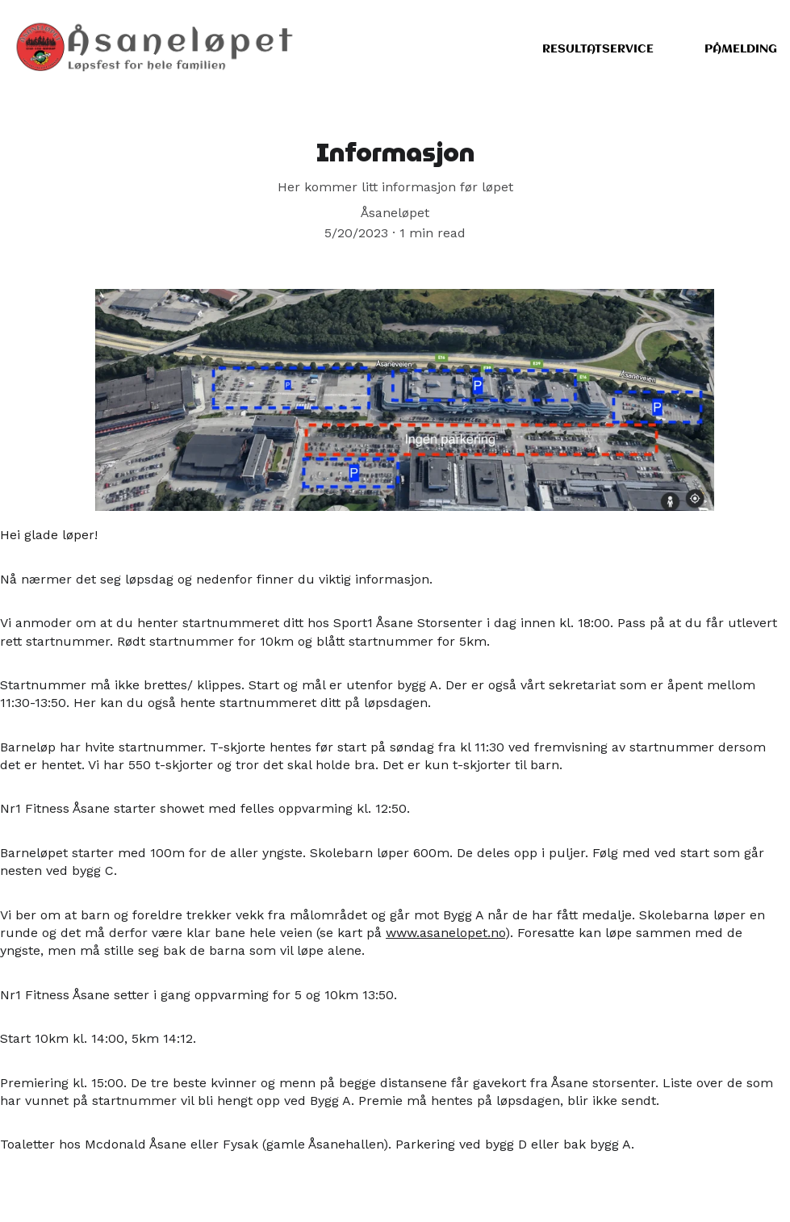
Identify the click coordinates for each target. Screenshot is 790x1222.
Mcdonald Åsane (135, 1145)
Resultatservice (598, 49)
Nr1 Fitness (34, 995)
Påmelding (740, 49)
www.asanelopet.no (445, 934)
